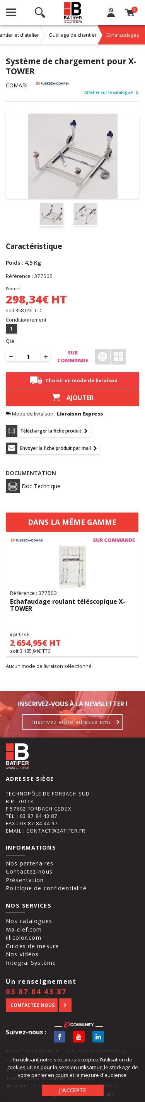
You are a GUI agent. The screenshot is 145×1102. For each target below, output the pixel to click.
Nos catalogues (29, 921)
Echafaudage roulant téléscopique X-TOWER (67, 605)
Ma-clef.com (24, 929)
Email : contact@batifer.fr (45, 830)
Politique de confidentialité (46, 888)
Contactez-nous (29, 871)
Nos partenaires (29, 863)
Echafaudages (122, 34)
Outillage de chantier (73, 34)
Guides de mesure (32, 946)
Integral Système (31, 962)
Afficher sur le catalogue (111, 92)
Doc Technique (33, 486)
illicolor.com (23, 937)
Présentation (25, 880)
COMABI (16, 85)
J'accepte (72, 1090)
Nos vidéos (22, 954)
